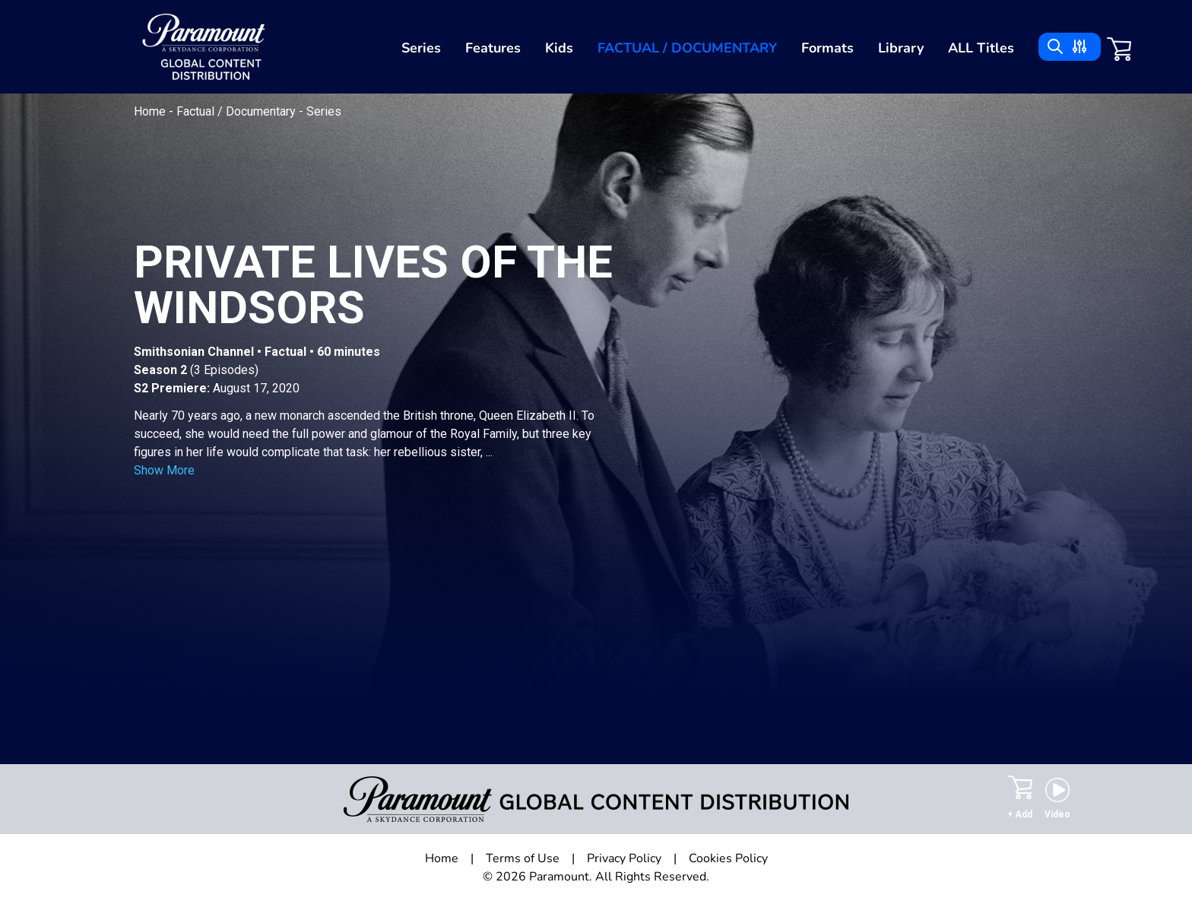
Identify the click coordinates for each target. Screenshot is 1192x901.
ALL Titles (981, 48)
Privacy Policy (624, 858)
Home (151, 111)
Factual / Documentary (687, 48)
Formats (827, 48)
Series (421, 48)
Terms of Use (523, 858)
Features (493, 48)
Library (901, 48)
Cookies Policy (728, 858)
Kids (559, 48)
